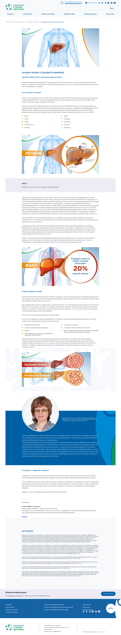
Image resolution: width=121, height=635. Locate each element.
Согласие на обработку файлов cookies (56, 609)
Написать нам (92, 2)
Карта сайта (110, 14)
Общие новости (88, 609)
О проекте (10, 14)
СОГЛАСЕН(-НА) (108, 593)
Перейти (24, 516)
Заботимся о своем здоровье (15, 22)
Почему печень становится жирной (53, 22)
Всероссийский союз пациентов (73, 2)
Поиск (111, 8)
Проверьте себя (69, 14)
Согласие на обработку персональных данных (58, 606)
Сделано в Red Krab (102, 631)
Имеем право (27, 14)
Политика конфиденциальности (54, 604)
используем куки (13, 595)
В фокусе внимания (48, 14)
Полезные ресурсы (90, 14)
